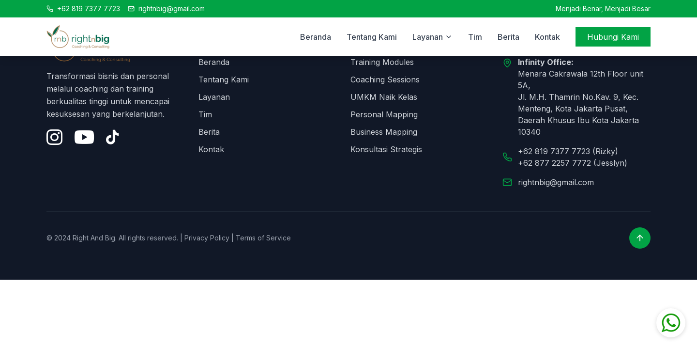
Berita (508, 37)
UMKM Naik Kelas (383, 97)
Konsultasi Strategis (386, 149)
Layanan (214, 97)
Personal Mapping (384, 114)
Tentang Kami (372, 37)
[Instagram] (54, 137)
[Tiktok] (112, 137)
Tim (475, 37)
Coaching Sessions (385, 79)
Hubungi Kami (613, 37)
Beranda (315, 37)
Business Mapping (383, 132)
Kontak (547, 37)
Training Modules (382, 62)
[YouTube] (84, 137)
